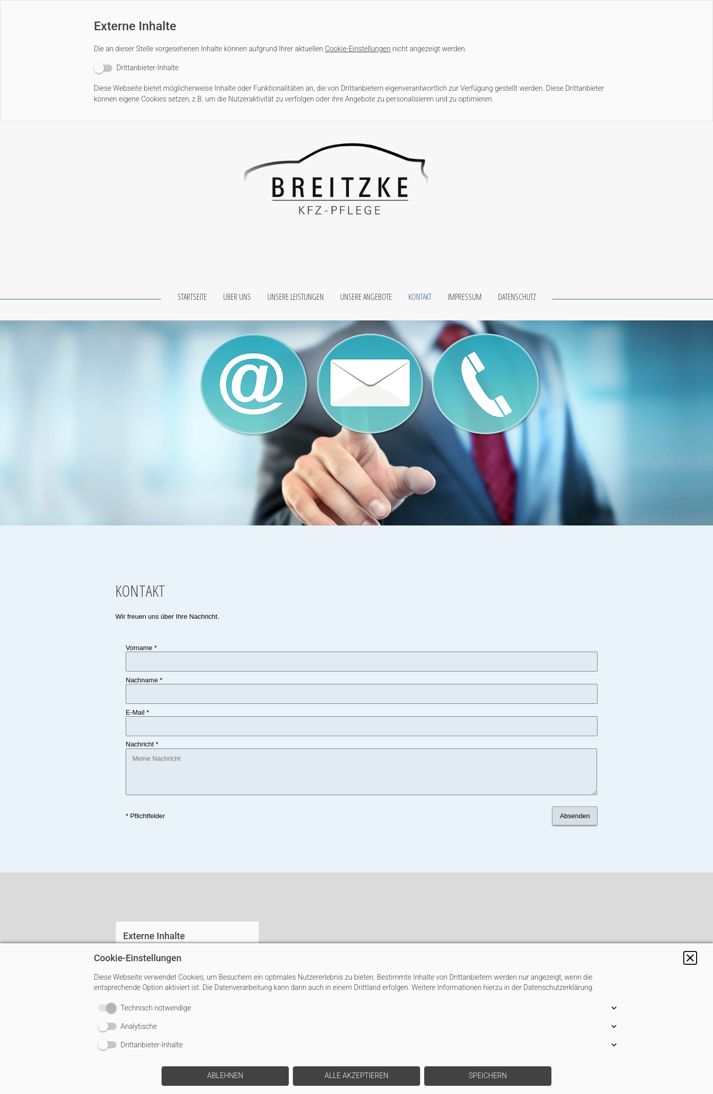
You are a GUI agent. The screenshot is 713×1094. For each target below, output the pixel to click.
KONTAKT (419, 296)
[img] (356, 172)
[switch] (136, 68)
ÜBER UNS (237, 296)
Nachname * (144, 672)
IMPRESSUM (465, 296)
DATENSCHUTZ (517, 296)
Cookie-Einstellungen (357, 49)
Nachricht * (142, 719)
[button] (690, 957)
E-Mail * (137, 696)
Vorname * (141, 648)
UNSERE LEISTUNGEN (295, 296)
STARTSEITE (192, 296)
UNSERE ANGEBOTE (366, 296)
